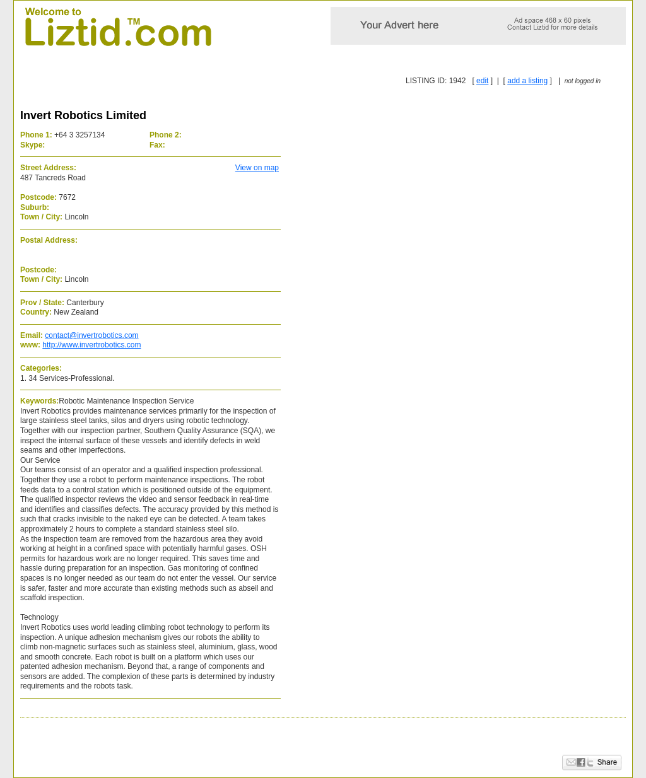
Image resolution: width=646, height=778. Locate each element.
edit (482, 80)
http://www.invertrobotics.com (91, 344)
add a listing (527, 80)
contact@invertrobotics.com (91, 335)
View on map (257, 167)
